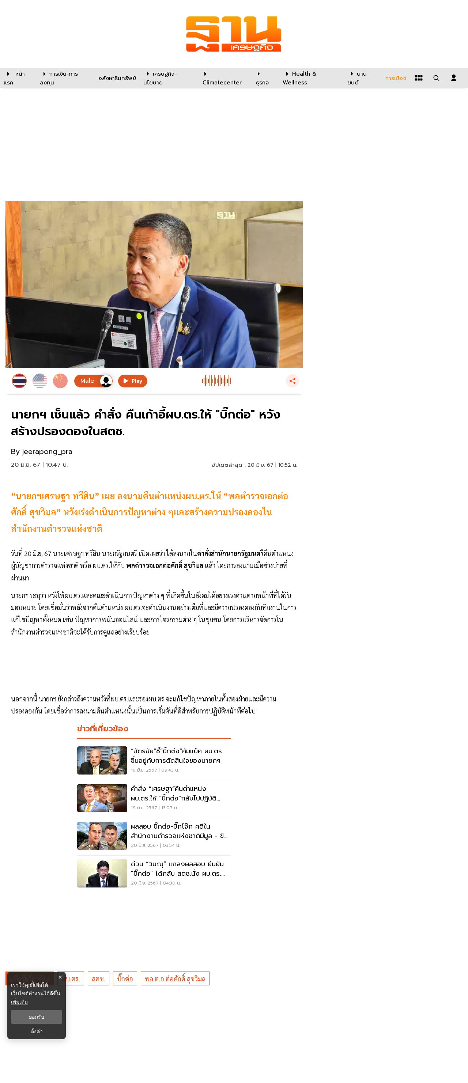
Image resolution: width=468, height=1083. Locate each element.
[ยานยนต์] (361, 78)
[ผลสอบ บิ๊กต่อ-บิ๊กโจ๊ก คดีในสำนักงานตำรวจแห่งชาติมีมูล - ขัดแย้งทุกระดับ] (154, 837)
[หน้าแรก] (18, 78)
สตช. (98, 978)
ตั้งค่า (37, 1031)
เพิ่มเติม (19, 1002)
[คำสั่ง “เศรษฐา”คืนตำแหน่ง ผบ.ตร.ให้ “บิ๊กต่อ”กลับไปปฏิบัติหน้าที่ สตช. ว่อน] (154, 799)
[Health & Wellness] (311, 78)
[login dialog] (453, 78)
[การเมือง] (395, 77)
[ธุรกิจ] (264, 78)
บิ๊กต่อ (125, 978)
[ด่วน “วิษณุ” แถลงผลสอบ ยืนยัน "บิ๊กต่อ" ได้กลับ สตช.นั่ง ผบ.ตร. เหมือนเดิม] (154, 874)
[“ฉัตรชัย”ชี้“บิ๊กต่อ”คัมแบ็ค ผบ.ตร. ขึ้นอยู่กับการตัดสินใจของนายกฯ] (154, 761)
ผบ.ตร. (70, 978)
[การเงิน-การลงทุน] (64, 78)
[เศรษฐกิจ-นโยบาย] (168, 78)
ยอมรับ (36, 1017)
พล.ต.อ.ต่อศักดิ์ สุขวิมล (175, 978)
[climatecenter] (224, 78)
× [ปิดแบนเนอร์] (60, 977)
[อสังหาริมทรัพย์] (116, 77)
